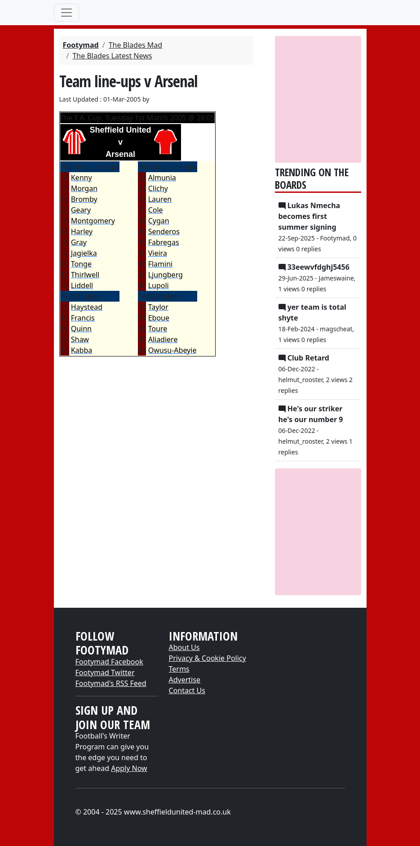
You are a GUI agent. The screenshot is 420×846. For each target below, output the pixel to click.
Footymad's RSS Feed (110, 683)
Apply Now (129, 768)
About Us (184, 647)
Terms (179, 669)
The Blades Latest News (112, 56)
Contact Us (187, 690)
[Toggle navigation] (66, 13)
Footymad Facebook (109, 662)
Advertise (184, 680)
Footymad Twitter (105, 672)
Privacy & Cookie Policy (207, 658)
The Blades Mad (136, 45)
